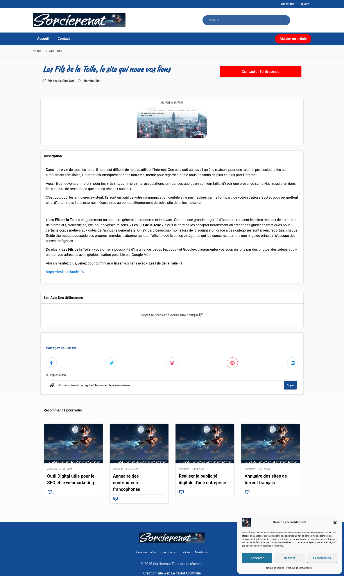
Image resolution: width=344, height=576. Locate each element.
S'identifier (287, 3)
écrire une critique (184, 315)
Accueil (38, 51)
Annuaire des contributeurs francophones (126, 482)
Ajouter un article (293, 39)
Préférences (322, 558)
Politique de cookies (274, 568)
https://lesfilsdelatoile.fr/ (65, 272)
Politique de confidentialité (299, 568)
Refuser (289, 558)
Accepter (257, 558)
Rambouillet (92, 81)
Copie (290, 385)
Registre (304, 3)
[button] (335, 522)
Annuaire (55, 51)
